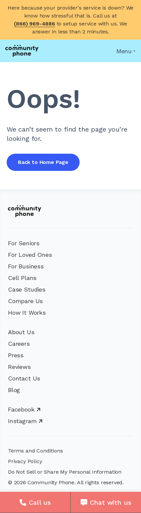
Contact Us (24, 378)
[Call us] (35, 502)
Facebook (24, 409)
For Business (26, 266)
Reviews (19, 366)
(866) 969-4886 (34, 23)
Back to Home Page (43, 162)
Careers (19, 343)
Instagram (25, 420)
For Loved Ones (30, 254)
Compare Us (25, 300)
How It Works (27, 312)
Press (16, 355)
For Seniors (23, 243)
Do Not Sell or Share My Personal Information (64, 472)
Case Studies (26, 289)
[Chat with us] (106, 502)
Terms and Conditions (35, 451)
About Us (21, 332)
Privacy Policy (25, 461)
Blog (14, 389)
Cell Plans (22, 277)
